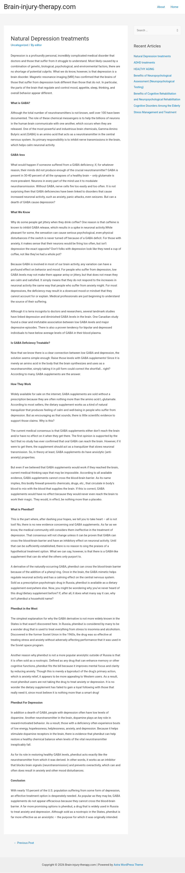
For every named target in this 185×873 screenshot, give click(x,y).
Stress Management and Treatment (156, 124)
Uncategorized (20, 45)
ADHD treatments (145, 63)
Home (174, 7)
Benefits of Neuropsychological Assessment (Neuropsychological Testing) (155, 81)
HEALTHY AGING (144, 69)
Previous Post (24, 843)
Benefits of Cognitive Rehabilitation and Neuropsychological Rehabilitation (156, 99)
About (161, 7)
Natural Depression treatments (153, 56)
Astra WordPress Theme (128, 865)
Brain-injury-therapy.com (40, 7)
